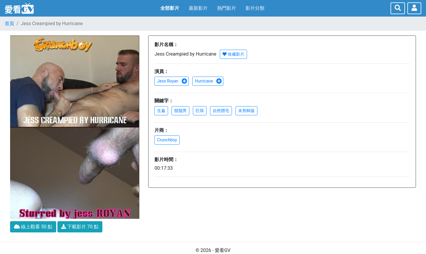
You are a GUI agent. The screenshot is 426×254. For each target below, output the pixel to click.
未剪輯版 (246, 110)
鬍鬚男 (180, 110)
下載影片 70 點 (80, 226)
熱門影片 (226, 8)
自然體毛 (221, 110)
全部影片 (169, 8)
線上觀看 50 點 (33, 226)
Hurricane (208, 81)
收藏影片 (233, 54)
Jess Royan (172, 81)
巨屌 (200, 110)
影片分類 (255, 8)
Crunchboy (167, 139)
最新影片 (198, 8)
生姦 (161, 110)
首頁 (9, 23)
